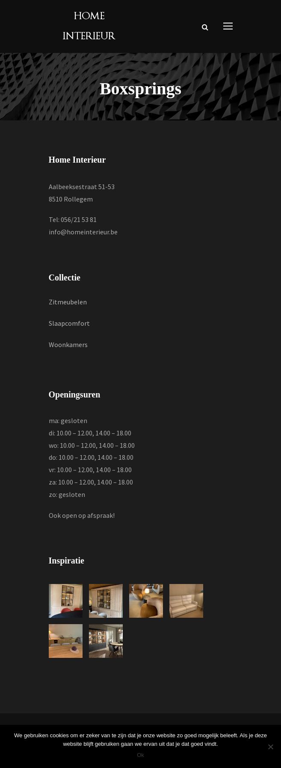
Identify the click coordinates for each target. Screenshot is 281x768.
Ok (140, 755)
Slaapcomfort (69, 323)
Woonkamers (68, 344)
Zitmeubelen (68, 302)
